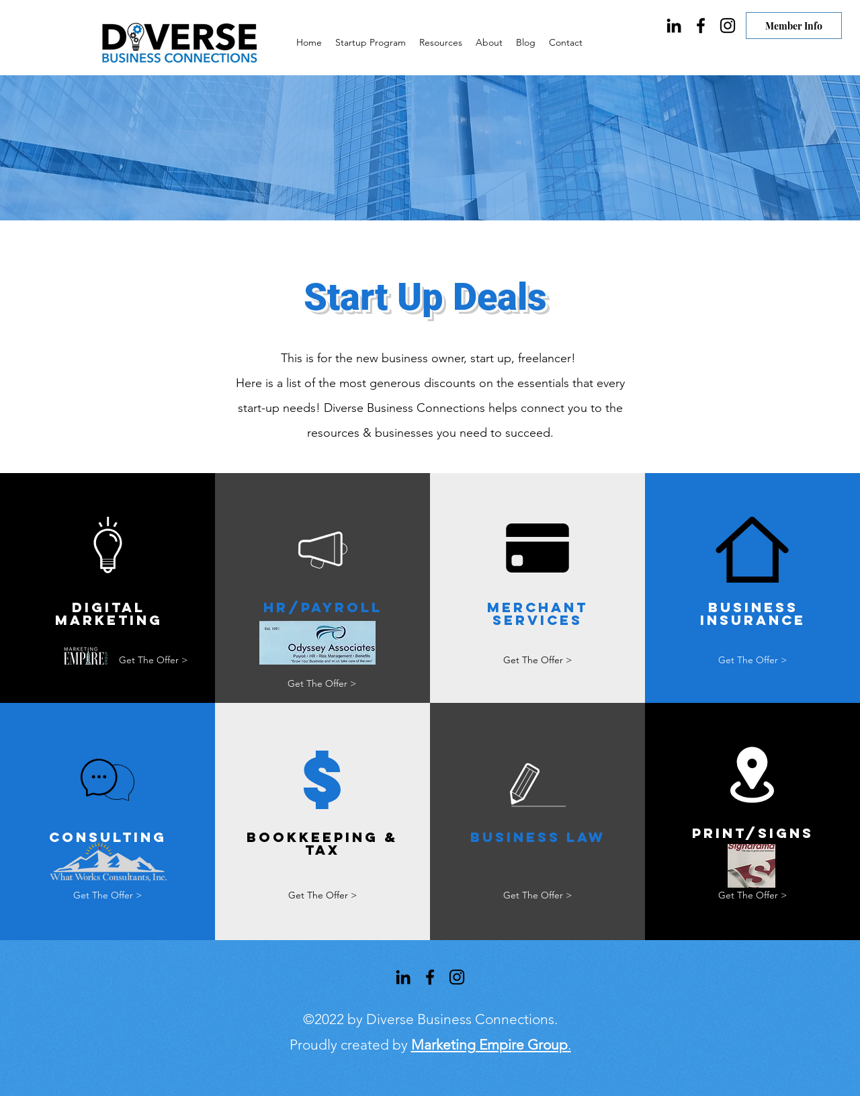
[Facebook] (701, 25)
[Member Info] (794, 25)
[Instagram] (728, 25)
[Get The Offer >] (153, 660)
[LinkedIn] (674, 25)
